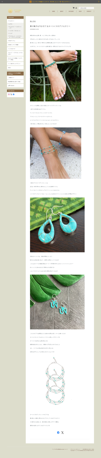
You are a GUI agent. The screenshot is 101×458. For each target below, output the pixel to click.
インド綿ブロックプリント (14, 63)
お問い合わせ (11, 85)
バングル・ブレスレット (14, 30)
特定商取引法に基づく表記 (14, 81)
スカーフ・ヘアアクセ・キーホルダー (15, 53)
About (61, 11)
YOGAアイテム (11, 40)
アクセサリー (11, 20)
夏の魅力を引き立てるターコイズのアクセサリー (50, 26)
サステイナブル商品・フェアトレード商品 (15, 59)
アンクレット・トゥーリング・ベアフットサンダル (15, 36)
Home (53, 11)
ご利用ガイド (11, 77)
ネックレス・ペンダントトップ (15, 27)
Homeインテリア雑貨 (13, 44)
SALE (9, 67)
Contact (89, 11)
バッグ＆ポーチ (11, 48)
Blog (80, 11)
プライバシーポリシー (75, 449)
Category (71, 11)
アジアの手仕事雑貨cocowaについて (60, 449)
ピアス (10, 24)
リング (10, 33)
